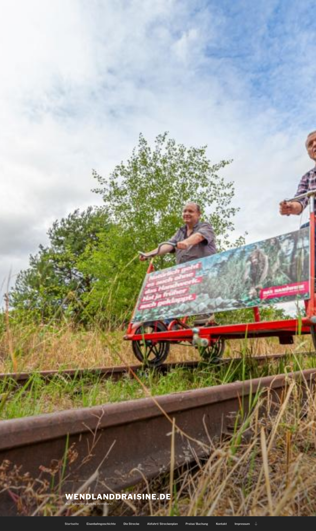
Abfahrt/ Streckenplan (162, 523)
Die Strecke (131, 523)
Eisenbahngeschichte (101, 523)
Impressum (242, 523)
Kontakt (221, 523)
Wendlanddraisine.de (118, 496)
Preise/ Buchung (197, 523)
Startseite (72, 523)
